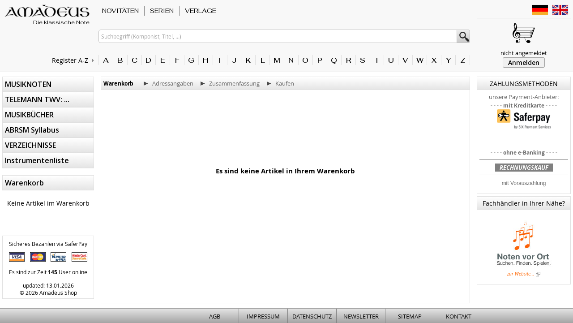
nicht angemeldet (523, 53)
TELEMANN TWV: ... (37, 99)
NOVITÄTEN (120, 11)
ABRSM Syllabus (32, 130)
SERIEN (162, 11)
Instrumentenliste (37, 160)
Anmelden (523, 62)
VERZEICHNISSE (30, 145)
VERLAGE (200, 11)
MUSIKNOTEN (28, 84)
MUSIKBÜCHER (29, 115)
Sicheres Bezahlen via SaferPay (48, 243)
